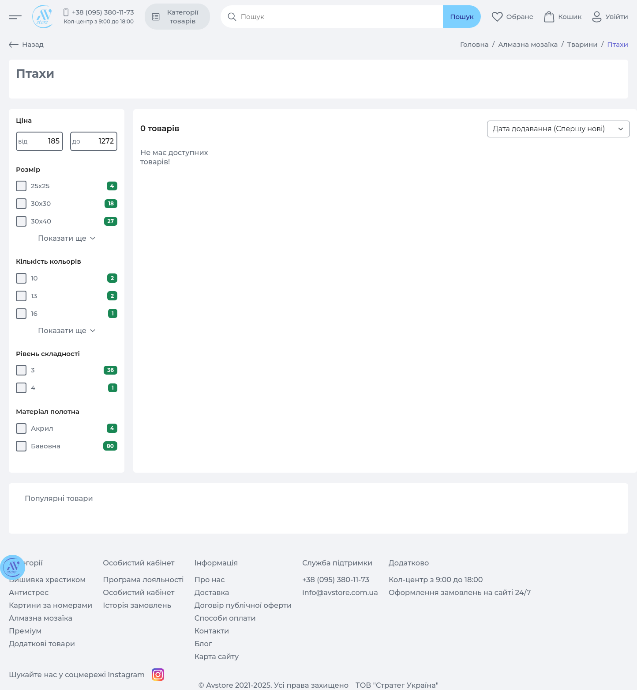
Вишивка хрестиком (47, 579)
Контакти (212, 630)
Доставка (212, 592)
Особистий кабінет (138, 592)
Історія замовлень (137, 605)
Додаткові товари (42, 643)
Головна (474, 44)
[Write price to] (93, 141)
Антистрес (29, 592)
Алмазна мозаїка (528, 44)
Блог (203, 643)
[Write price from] (39, 141)
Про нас (210, 579)
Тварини (582, 44)
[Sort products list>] (558, 129)
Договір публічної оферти (243, 605)
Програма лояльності (143, 579)
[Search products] (339, 16)
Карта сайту (217, 656)
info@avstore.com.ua (340, 592)
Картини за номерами (50, 605)
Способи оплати (225, 618)
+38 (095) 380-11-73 (103, 12)
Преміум (25, 630)
